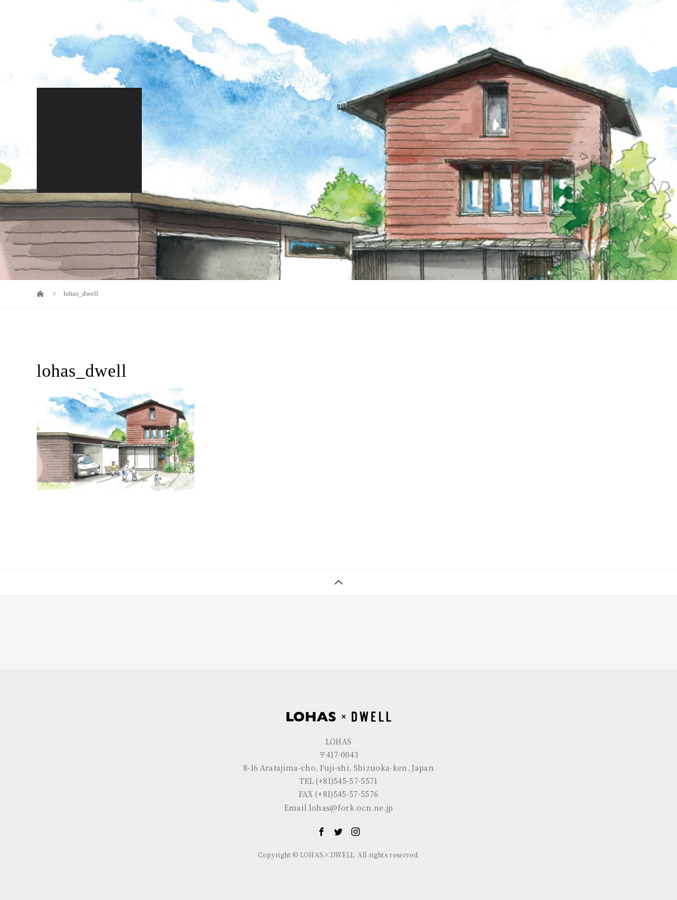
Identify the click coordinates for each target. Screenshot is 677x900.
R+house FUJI (226, 8)
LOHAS (99, 8)
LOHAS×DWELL (468, 35)
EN (593, 8)
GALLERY (543, 35)
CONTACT (608, 35)
